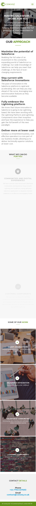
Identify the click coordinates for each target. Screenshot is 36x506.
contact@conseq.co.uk (18, 495)
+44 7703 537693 (18, 490)
